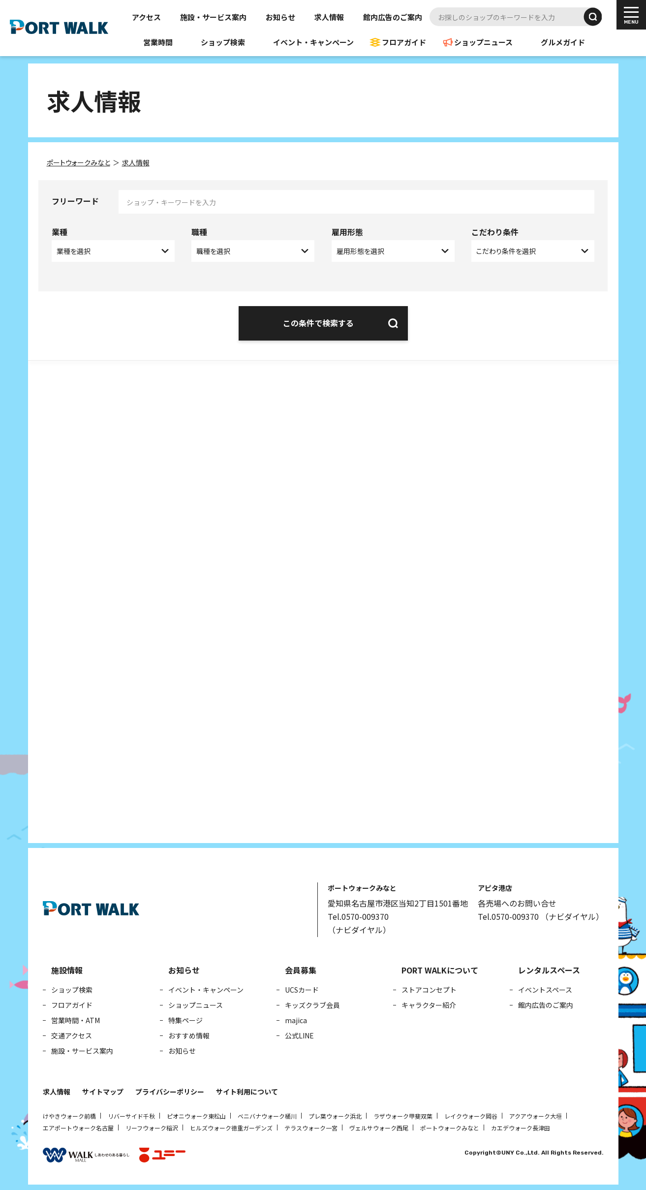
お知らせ (280, 17)
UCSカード (302, 988)
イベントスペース (545, 988)
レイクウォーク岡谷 (470, 1114)
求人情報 (329, 17)
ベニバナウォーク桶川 (267, 1114)
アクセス (146, 17)
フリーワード (75, 201)
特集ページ (185, 1018)
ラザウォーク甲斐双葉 (402, 1114)
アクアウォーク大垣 (535, 1114)
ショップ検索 (223, 42)
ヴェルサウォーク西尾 (378, 1126)
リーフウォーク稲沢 (151, 1126)
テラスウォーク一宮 (311, 1126)
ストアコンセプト (429, 988)
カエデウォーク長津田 (520, 1126)
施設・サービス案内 (213, 17)
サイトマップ (102, 1090)
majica (296, 1018)
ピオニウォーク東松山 (196, 1114)
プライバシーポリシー (169, 1090)
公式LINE (299, 1033)
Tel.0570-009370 (358, 914)
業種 (59, 232)
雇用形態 (347, 232)
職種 (199, 232)
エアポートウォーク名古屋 (78, 1126)
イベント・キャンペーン (313, 42)
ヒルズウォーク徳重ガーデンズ (231, 1126)
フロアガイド (404, 42)
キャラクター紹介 (428, 1003)
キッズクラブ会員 (312, 1003)
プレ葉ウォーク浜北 (335, 1114)
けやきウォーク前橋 (69, 1114)
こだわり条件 (495, 232)
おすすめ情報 (189, 1033)
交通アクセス (71, 1033)
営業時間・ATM (75, 1018)
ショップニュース (483, 42)
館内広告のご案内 (392, 17)
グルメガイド (563, 42)
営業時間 (158, 42)
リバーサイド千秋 (131, 1114)
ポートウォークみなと (449, 1126)
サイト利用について (247, 1090)
